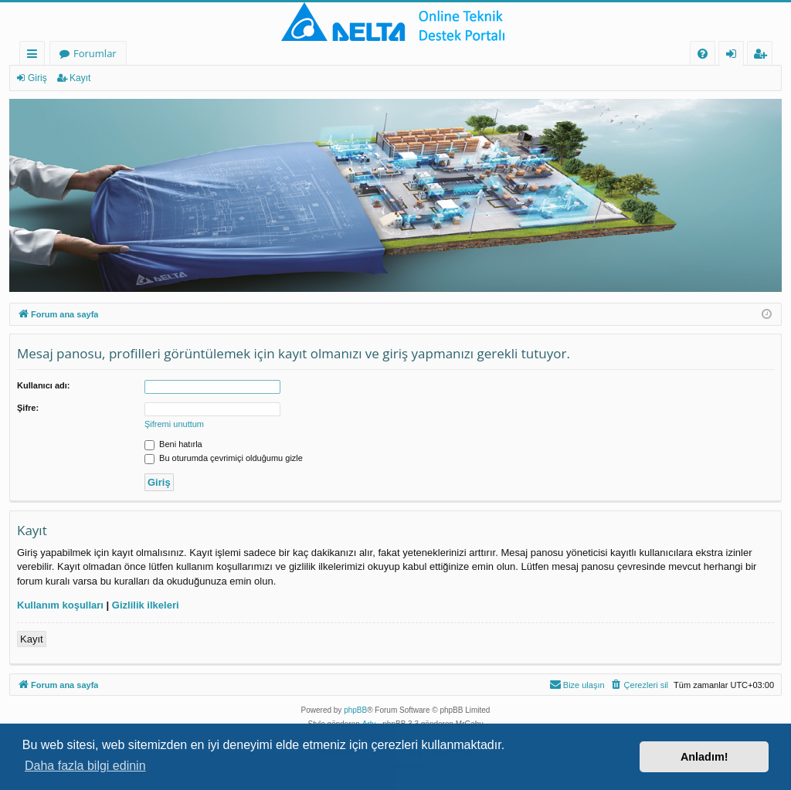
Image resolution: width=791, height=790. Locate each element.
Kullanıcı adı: (43, 385)
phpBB (355, 710)
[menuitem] (703, 54)
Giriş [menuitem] (735, 56)
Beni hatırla (173, 444)
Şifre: (28, 407)
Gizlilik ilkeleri (145, 605)
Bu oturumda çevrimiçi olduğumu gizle (223, 458)
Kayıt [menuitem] (763, 56)
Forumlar (95, 53)
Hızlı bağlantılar (35, 56)
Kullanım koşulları (60, 605)
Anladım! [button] (704, 757)
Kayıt (80, 78)
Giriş (37, 78)
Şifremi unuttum (174, 424)
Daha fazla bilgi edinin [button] (85, 765)
